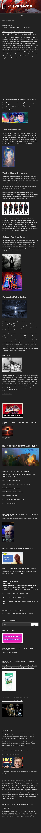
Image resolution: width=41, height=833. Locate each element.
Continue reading (7, 393)
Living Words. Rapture (20, 6)
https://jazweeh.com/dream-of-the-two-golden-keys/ (17, 613)
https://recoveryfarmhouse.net (11, 480)
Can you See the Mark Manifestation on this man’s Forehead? (19, 518)
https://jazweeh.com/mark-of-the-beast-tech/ (15, 593)
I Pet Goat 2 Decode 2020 (9, 652)
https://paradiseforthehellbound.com (13, 484)
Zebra (28, 601)
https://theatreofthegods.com (11, 488)
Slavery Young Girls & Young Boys (16, 27)
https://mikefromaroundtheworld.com (13, 499)
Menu (20, 15)
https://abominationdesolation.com (12, 491)
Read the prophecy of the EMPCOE (12, 701)
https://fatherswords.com (9, 495)
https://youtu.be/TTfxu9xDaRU (16, 597)
